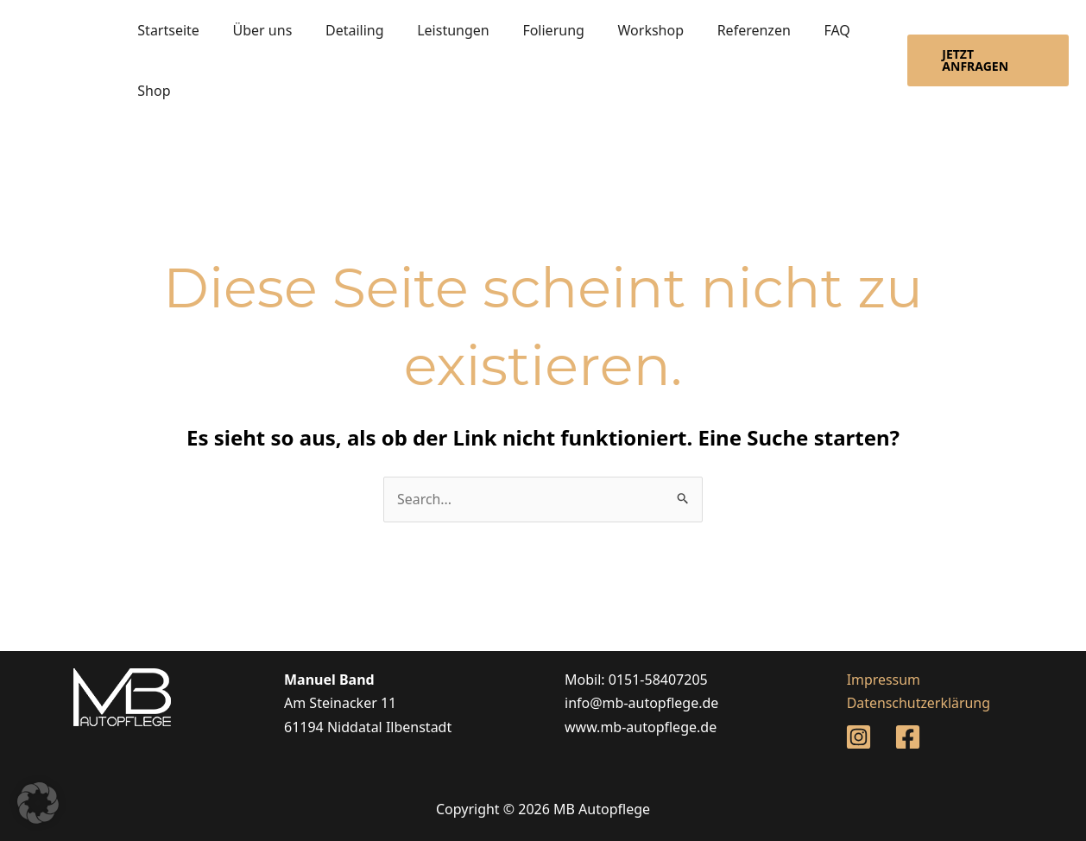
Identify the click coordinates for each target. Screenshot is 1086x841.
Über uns (254, 30)
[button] (984, 60)
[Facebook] (907, 737)
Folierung (527, 30)
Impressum (882, 679)
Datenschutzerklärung (917, 703)
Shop (151, 90)
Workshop (619, 30)
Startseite (166, 30)
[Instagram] (858, 737)
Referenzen (716, 30)
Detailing (340, 30)
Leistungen (433, 30)
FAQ (794, 30)
